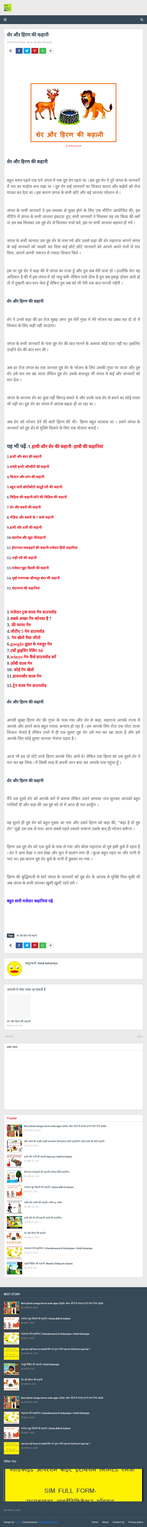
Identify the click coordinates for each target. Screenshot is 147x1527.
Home (95, 1522)
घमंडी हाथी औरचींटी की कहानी (29, 466)
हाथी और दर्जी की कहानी (26, 527)
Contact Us (118, 1522)
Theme (18, 1522)
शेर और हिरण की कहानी (40, 42)
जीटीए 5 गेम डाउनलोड (27, 631)
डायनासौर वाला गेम (27, 676)
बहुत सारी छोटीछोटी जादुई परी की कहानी (36, 487)
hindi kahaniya (17, 42)
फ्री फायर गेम (21, 624)
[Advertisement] (73, 1080)
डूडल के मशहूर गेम (31, 644)
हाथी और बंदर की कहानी (26, 456)
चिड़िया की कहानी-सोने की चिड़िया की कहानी (38, 497)
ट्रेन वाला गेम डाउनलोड (29, 685)
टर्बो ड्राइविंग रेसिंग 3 (26, 650)
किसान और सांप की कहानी (27, 477)
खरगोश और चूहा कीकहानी (29, 537)
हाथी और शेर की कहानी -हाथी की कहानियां (67, 446)
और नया (9, 1036)
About (105, 1522)
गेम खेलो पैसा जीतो (25, 637)
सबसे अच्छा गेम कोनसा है (29, 618)
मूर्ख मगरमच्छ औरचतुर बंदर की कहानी (36, 578)
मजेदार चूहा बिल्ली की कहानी (30, 568)
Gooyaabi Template (47, 1522)
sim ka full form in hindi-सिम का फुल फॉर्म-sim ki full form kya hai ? (45, 1505)
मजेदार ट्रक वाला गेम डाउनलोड (33, 612)
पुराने (139, 1036)
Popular (12, 1118)
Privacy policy (135, 1522)
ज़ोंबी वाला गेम (21, 663)
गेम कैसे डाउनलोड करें (33, 657)
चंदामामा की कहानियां (26, 588)
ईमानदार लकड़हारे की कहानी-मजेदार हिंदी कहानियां (44, 547)
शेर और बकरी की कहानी (25, 507)
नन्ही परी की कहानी (24, 557)
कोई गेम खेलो (24, 669)
